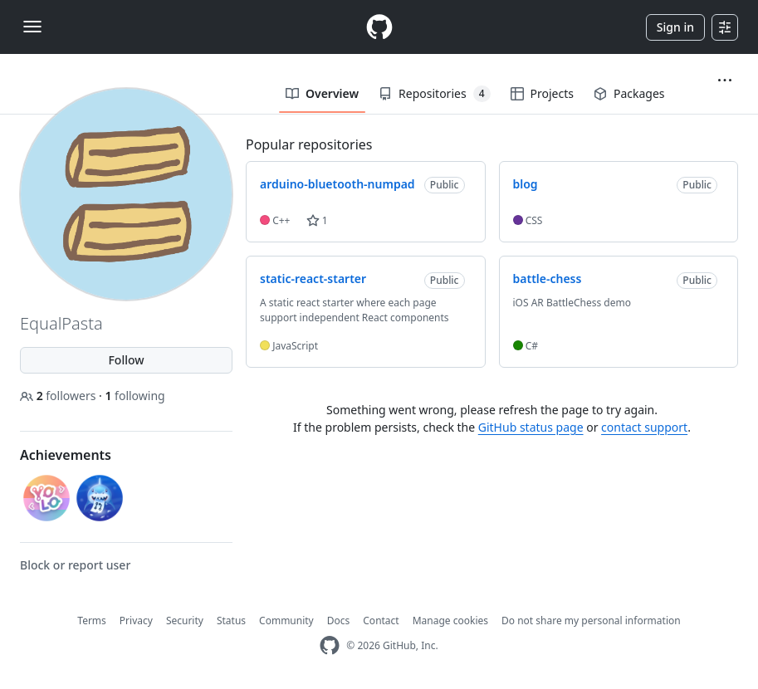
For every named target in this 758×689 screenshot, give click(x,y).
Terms (91, 620)
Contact (381, 620)
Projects (542, 93)
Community (286, 620)
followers (59, 395)
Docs (338, 620)
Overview (322, 93)
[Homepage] (379, 27)
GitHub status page (531, 427)
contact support (644, 427)
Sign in (675, 27)
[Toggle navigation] (32, 26)
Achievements (65, 455)
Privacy (136, 620)
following (134, 395)
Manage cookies (450, 620)
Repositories (434, 94)
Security (184, 620)
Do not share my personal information (591, 620)
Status (231, 620)
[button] (725, 80)
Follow (126, 360)
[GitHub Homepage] (330, 645)
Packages (629, 93)
